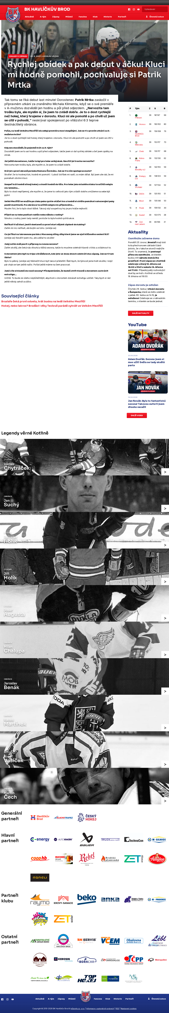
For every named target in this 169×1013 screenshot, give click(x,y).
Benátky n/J (140, 168)
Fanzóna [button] (83, 17)
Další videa (137, 415)
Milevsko (139, 143)
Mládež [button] (69, 17)
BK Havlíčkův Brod (47, 9)
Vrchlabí (138, 186)
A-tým (51, 999)
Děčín (139, 194)
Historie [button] (108, 17)
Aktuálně (39, 999)
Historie (118, 999)
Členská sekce (155, 17)
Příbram (138, 116)
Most (139, 201)
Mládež (71, 999)
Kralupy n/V (140, 177)
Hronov (140, 124)
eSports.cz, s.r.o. (78, 1008)
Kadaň (140, 215)
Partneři (122, 17)
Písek (139, 208)
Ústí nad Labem (140, 223)
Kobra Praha (139, 159)
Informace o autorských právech (100, 1008)
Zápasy (61, 999)
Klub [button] (95, 17)
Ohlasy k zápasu (18, 56)
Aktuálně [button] (29, 17)
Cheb (139, 151)
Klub (107, 999)
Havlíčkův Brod (139, 133)
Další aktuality (140, 313)
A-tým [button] (43, 17)
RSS (117, 1008)
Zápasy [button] (56, 17)
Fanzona (98, 999)
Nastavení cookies (129, 1008)
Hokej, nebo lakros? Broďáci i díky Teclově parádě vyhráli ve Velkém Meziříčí (52, 305)
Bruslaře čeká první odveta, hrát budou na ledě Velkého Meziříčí (43, 301)
